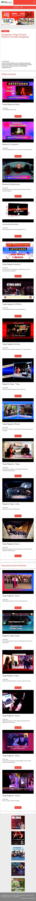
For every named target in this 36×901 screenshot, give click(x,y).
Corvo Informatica (31, 898)
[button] (18, 91)
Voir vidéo (18, 116)
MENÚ (18, 7)
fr (34, 2)
